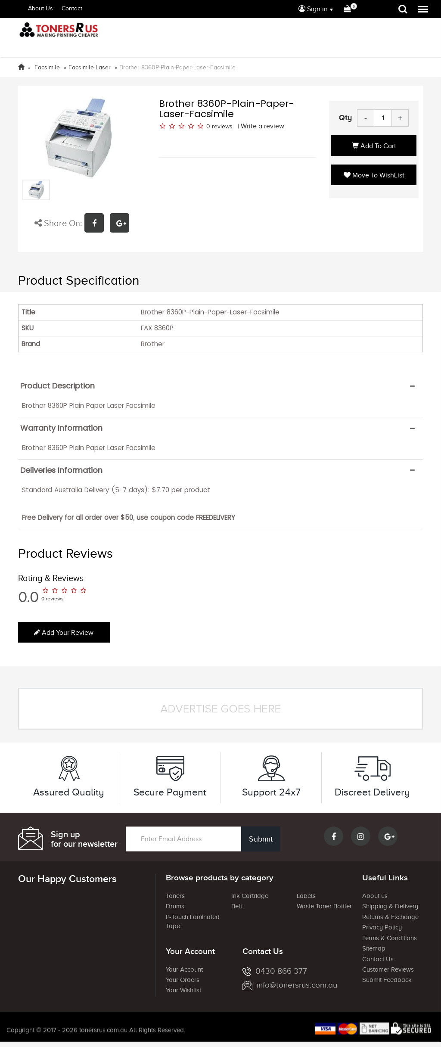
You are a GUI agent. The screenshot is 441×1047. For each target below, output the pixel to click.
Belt (236, 906)
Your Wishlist (183, 990)
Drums (175, 906)
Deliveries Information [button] (61, 470)
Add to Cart (374, 146)
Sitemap (373, 948)
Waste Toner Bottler (324, 906)
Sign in (313, 9)
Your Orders (182, 979)
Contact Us (378, 959)
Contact (72, 8)
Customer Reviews (388, 969)
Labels (306, 895)
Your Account (184, 969)
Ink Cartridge (249, 895)
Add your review (63, 633)
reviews (222, 126)
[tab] (220, 386)
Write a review (262, 126)
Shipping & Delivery (390, 906)
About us (375, 895)
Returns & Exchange (390, 916)
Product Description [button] (57, 386)
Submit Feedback (387, 979)
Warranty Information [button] (61, 428)
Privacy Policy (382, 927)
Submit (259, 839)
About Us (40, 8)
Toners (175, 895)
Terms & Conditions (389, 938)
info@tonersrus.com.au (289, 984)
